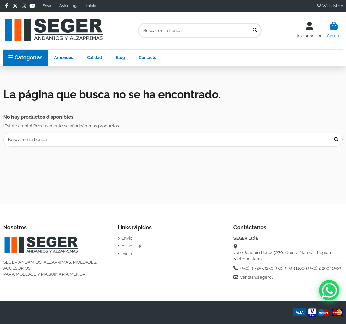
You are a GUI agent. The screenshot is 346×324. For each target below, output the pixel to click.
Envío (47, 5)
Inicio (91, 5)
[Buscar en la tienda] (255, 30)
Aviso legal (70, 5)
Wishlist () (330, 5)
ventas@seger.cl (256, 277)
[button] (94, 58)
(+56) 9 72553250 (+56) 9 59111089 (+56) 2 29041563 (290, 268)
